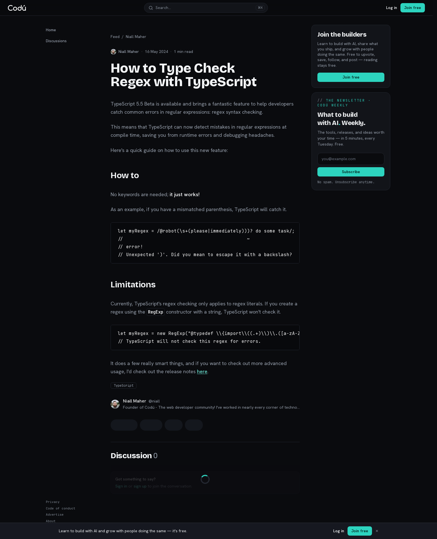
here (202, 371)
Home (51, 29)
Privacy (53, 502)
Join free (412, 7)
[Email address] (350, 159)
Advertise (55, 514)
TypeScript (123, 385)
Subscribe (351, 171)
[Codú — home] (17, 8)
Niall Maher (136, 36)
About (51, 521)
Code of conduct (60, 508)
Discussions (56, 40)
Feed (115, 36)
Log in (391, 7)
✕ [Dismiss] (376, 531)
